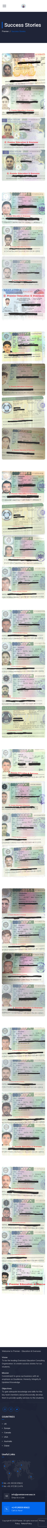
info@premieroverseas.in (23, 1494)
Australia (8, 1441)
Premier (19, 1521)
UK (5, 1424)
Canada (7, 1432)
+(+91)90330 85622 (21, 1507)
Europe (7, 1428)
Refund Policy (26, 1524)
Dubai (6, 1445)
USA (6, 1437)
